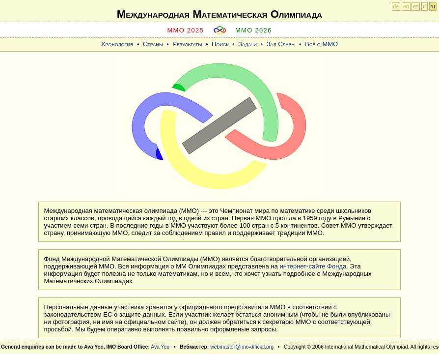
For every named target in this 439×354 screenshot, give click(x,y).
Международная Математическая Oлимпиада (219, 14)
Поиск (220, 44)
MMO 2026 (253, 30)
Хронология (117, 44)
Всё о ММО (321, 44)
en (406, 6)
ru (433, 6)
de (396, 6)
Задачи (247, 44)
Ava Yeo (160, 347)
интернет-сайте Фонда (312, 266)
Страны (153, 44)
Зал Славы (281, 44)
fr (424, 6)
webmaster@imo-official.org (242, 347)
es (415, 6)
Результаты (187, 44)
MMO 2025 (185, 30)
